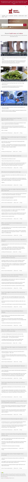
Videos (12, 27)
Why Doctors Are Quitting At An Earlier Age (11, 172)
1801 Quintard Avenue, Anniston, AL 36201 (8, 1)
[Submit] (25, 25)
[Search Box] (12, 25)
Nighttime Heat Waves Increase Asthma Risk (11, 206)
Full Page (20, 151)
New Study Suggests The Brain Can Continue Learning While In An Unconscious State (13, 330)
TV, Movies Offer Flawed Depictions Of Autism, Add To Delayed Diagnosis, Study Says (13, 256)
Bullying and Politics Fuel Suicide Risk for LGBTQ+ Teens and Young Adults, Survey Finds (13, 401)
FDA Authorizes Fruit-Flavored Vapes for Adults (11, 418)
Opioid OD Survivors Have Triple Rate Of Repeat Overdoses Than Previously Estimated (12, 275)
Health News (5, 27)
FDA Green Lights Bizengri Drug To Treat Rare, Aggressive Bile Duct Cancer (11, 119)
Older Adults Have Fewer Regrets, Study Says (11, 155)
